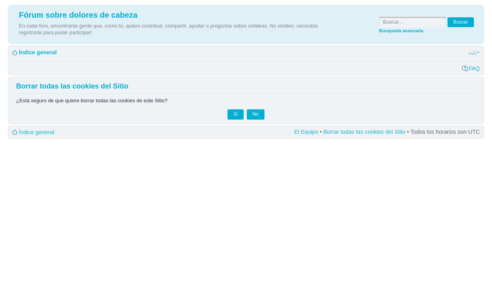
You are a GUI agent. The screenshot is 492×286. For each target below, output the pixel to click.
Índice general (38, 52)
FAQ (474, 68)
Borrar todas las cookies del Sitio (364, 132)
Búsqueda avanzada (401, 30)
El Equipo (306, 132)
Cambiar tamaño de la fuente (474, 52)
